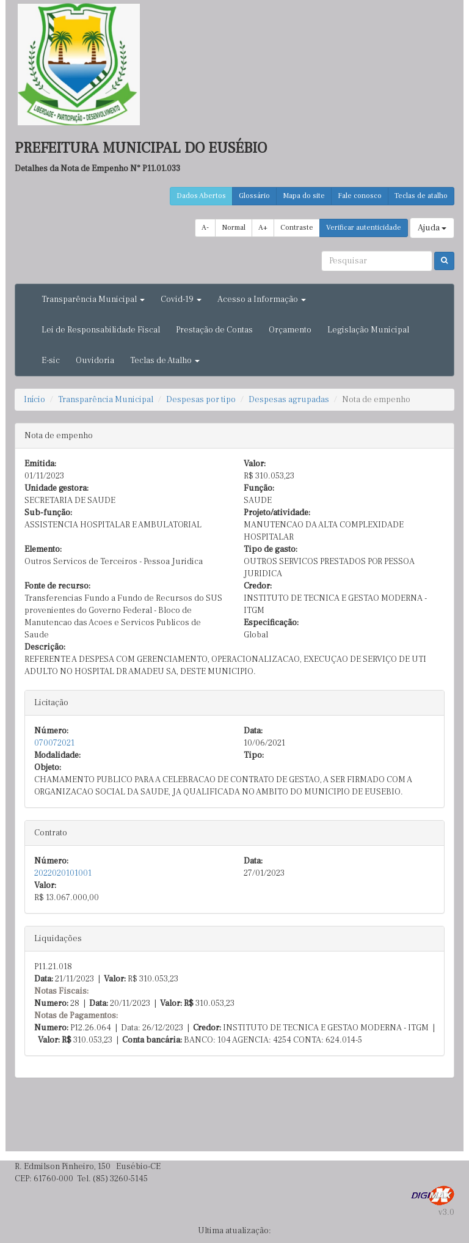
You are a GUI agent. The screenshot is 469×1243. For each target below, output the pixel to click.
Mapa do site (304, 195)
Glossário (254, 195)
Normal (233, 227)
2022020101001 (63, 873)
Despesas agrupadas (289, 399)
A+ (262, 227)
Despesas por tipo (201, 399)
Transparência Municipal (105, 399)
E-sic (51, 360)
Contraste (296, 227)
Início (34, 399)
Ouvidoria (95, 360)
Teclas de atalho (421, 195)
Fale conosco (360, 195)
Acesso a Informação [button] (261, 299)
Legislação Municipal (368, 330)
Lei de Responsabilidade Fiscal (101, 330)
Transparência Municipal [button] (93, 299)
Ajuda (432, 227)
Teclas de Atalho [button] (165, 360)
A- (205, 227)
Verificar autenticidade (363, 227)
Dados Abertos (201, 195)
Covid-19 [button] (181, 299)
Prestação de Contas (214, 330)
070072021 (54, 743)
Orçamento (290, 330)
